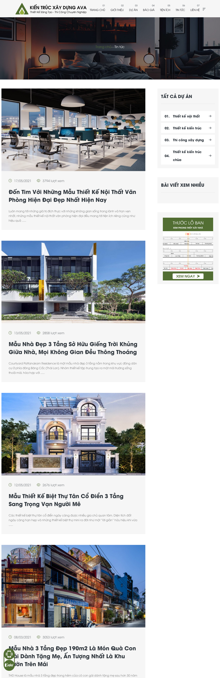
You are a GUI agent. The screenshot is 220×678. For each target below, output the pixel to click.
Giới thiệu (117, 10)
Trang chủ (97, 10)
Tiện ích (165, 10)
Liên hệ (195, 10)
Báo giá (149, 10)
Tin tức (180, 10)
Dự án (133, 10)
